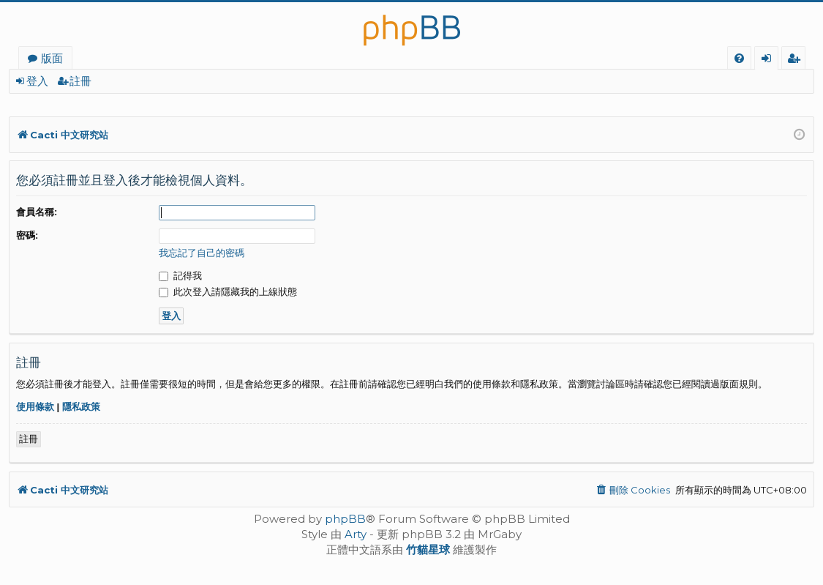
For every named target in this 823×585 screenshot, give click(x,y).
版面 (52, 58)
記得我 (180, 275)
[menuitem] (739, 58)
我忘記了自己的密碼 (201, 252)
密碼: (27, 235)
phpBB (345, 519)
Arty (356, 534)
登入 (37, 81)
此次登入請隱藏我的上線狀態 (228, 291)
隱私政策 (81, 406)
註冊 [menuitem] (796, 60)
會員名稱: (36, 211)
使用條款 (35, 406)
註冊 (80, 81)
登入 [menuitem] (769, 60)
